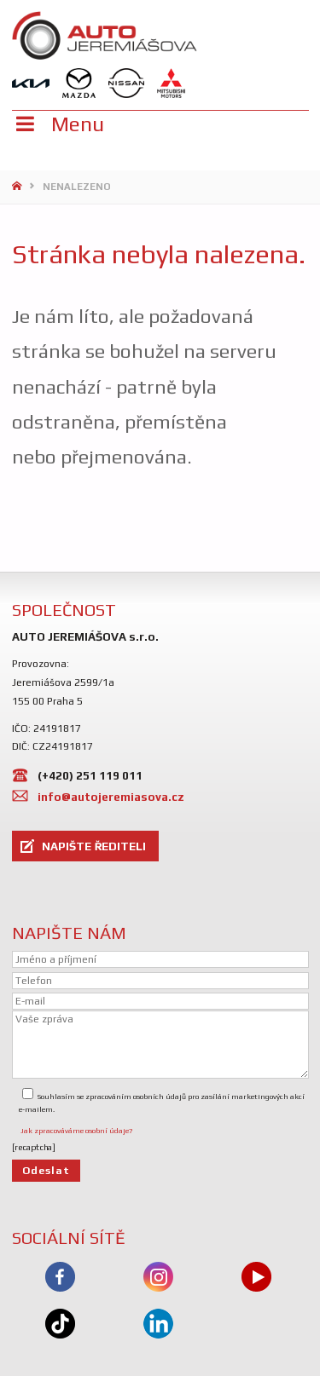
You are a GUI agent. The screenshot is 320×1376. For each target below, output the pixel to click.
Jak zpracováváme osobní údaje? (76, 1130)
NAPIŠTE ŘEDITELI (94, 846)
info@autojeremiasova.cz (111, 796)
